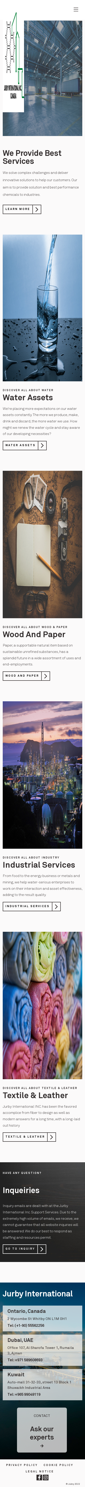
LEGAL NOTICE (40, 1471)
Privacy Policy (22, 1465)
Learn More (17, 209)
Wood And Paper (22, 676)
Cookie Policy (58, 1465)
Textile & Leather (25, 1137)
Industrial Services (27, 906)
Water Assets (20, 445)
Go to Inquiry (20, 1249)
